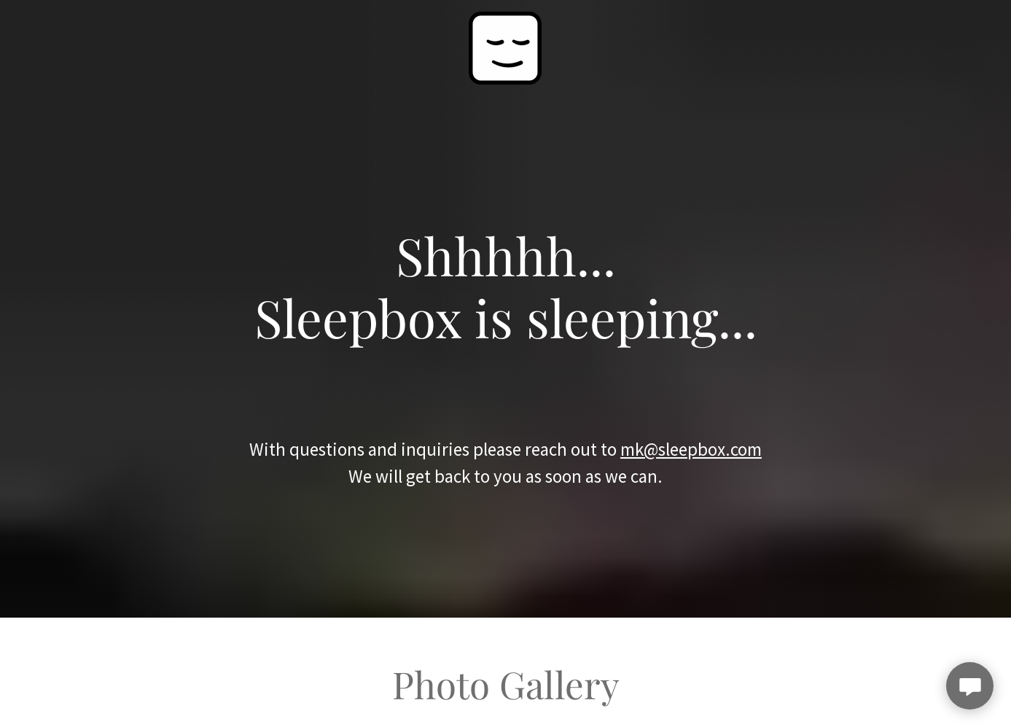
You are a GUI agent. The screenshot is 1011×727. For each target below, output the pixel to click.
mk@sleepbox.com (691, 449)
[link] (505, 46)
